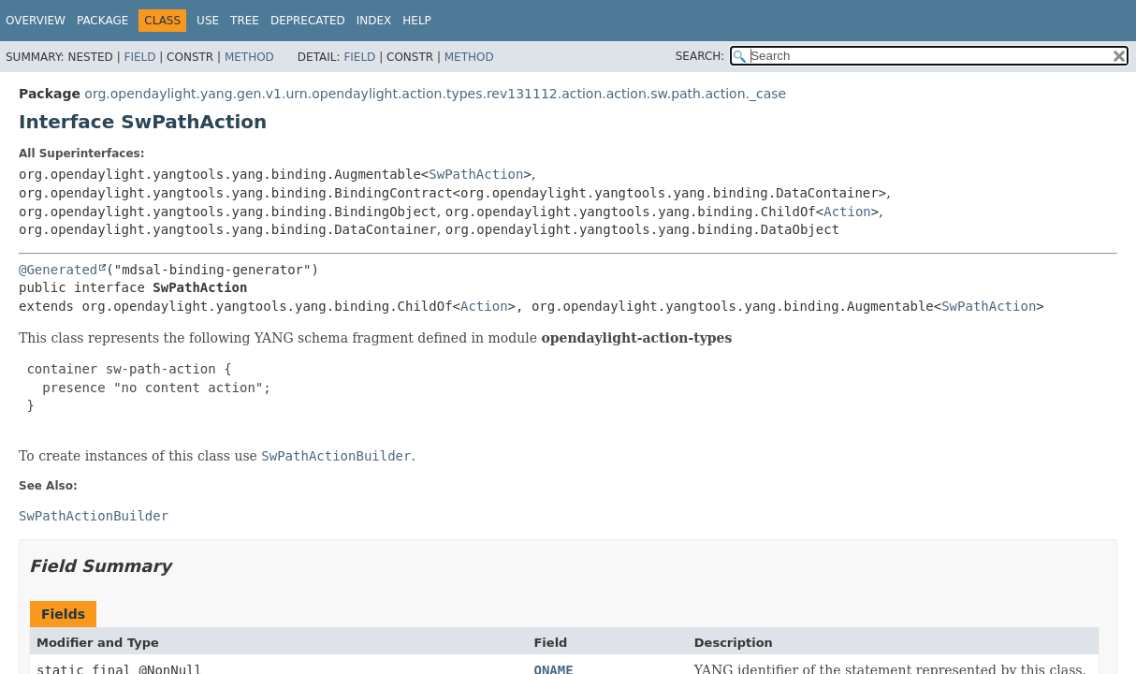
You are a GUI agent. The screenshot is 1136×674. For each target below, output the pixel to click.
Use (208, 20)
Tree (244, 20)
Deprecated (307, 20)
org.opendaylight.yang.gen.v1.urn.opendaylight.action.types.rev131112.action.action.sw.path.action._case (435, 93)
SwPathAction (476, 174)
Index (374, 20)
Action (847, 211)
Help (416, 20)
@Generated (58, 269)
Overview (36, 20)
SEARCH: (700, 56)
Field (139, 57)
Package (102, 20)
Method (249, 57)
